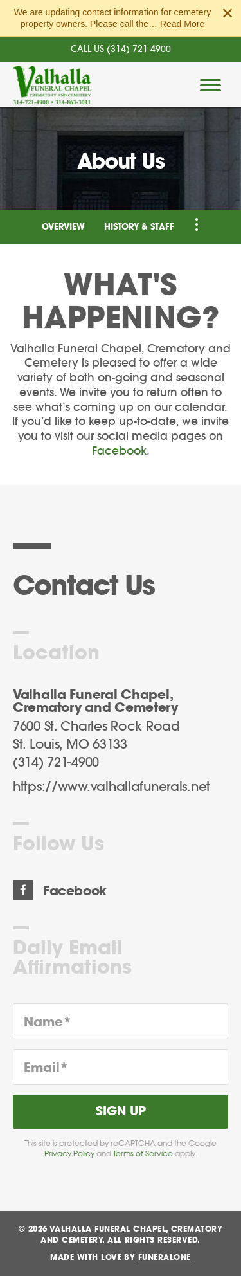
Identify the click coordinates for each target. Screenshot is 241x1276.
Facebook (119, 451)
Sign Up (121, 1112)
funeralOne (164, 1257)
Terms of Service (143, 1153)
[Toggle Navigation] (197, 224)
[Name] (120, 1021)
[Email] (120, 1067)
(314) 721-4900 (139, 49)
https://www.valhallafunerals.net (111, 787)
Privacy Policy (69, 1153)
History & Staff (139, 227)
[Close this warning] (227, 12)
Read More (182, 24)
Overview (63, 227)
